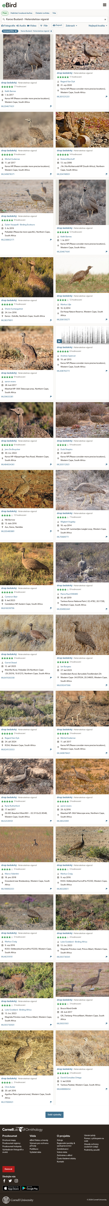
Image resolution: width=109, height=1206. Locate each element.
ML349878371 (7, 174)
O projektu (63, 1136)
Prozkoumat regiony (11, 1143)
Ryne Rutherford (12, 806)
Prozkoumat (9, 1136)
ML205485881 (7, 531)
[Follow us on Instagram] (16, 1181)
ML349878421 (63, 753)
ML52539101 (7, 821)
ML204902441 (63, 609)
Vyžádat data (35, 1152)
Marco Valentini (12, 874)
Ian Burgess (66, 667)
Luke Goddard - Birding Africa (74, 942)
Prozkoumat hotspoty (12, 1146)
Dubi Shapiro (66, 449)
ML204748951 (63, 174)
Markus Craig (67, 874)
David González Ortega (71, 1078)
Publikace (34, 1149)
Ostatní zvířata (42, 13)
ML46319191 (7, 957)
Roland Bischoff (68, 159)
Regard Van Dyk (68, 82)
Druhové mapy (9, 1140)
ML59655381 (7, 397)
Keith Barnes (10, 91)
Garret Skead (11, 663)
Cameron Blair (11, 597)
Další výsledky (54, 1115)
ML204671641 (63, 252)
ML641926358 (7, 678)
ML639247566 (63, 685)
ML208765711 (63, 371)
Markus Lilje (66, 304)
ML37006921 (7, 1102)
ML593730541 (63, 957)
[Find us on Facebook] (4, 1181)
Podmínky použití (92, 1150)
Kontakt (60, 1162)
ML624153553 (7, 750)
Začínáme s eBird (64, 1155)
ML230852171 (7, 240)
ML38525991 (63, 821)
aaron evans (10, 382)
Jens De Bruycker (12, 449)
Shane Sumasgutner (14, 309)
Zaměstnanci (62, 1149)
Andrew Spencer (68, 356)
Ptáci (5, 13)
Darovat (8, 1169)
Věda (33, 1136)
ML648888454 (63, 1089)
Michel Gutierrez (12, 159)
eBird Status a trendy (39, 1140)
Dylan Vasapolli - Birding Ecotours (20, 225)
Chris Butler (10, 1087)
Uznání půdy (89, 1135)
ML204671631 (7, 106)
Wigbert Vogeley (68, 522)
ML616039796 (7, 608)
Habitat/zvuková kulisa (21, 13)
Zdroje (60, 1140)
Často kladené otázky (66, 1158)
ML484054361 (7, 465)
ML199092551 (7, 889)
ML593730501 (7, 1025)
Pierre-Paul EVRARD (69, 594)
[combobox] (54, 19)
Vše (54, 13)
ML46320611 (63, 889)
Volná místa (62, 1152)
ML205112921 (63, 465)
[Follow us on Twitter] (10, 1181)
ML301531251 (63, 97)
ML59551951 (63, 1024)
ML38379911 (7, 320)
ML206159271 (63, 320)
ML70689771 (63, 537)
